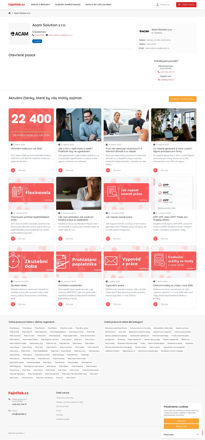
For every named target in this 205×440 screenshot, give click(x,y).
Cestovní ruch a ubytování (162, 332)
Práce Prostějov (73, 363)
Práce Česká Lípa (41, 332)
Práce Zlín (59, 378)
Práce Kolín (39, 347)
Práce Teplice (50, 370)
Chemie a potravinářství (183, 332)
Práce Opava (27, 355)
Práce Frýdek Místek (70, 336)
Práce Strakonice (77, 366)
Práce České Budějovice (58, 332)
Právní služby (109, 344)
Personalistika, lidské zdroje (163, 328)
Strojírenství (189, 344)
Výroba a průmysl (182, 328)
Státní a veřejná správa (156, 344)
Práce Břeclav (52, 328)
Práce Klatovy (14, 347)
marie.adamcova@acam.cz (60, 35)
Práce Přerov (47, 363)
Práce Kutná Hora (66, 347)
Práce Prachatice (59, 359)
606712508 (39, 35)
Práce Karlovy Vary (36, 344)
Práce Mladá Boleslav (40, 351)
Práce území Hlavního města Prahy (74, 374)
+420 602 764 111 (166, 72)
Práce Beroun (27, 328)
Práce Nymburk (94, 351)
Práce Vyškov (14, 378)
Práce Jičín (78, 340)
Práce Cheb (91, 332)
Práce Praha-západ (33, 363)
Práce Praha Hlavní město (77, 359)
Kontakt (59, 415)
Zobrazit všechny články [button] (182, 99)
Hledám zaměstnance (68, 4)
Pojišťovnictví (185, 340)
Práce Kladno (77, 344)
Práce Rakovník (86, 363)
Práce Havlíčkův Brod (87, 336)
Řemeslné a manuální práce (127, 344)
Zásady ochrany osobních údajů (70, 402)
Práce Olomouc (15, 355)
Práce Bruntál (14, 332)
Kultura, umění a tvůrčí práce (140, 328)
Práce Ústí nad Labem (17, 374)
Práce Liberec (79, 347)
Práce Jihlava (89, 340)
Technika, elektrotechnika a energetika (118, 347)
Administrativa (110, 332)
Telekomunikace (140, 347)
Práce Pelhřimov (72, 355)
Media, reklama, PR (134, 340)
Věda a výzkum (154, 347)
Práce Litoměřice (93, 347)
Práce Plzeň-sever (44, 359)
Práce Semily (51, 366)
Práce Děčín (42, 336)
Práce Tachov (38, 370)
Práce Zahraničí (27, 378)
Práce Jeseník (66, 340)
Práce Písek (85, 355)
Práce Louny (14, 351)
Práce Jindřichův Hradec (18, 344)
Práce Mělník (25, 351)
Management (109, 340)
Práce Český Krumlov (76, 332)
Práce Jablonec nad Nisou (50, 340)
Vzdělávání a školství (112, 351)
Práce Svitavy (14, 370)
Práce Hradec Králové (30, 340)
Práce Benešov (14, 328)
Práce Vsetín (94, 374)
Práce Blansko (40, 328)
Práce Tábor (26, 370)
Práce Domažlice (54, 336)
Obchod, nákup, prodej (152, 340)
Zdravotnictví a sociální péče (148, 351)
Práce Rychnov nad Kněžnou (34, 366)
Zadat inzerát (186, 4)
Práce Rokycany (15, 366)
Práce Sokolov (63, 366)
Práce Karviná (51, 344)
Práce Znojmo (71, 378)
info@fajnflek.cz (166, 79)
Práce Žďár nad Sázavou (44, 378)
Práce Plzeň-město (29, 359)
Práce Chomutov (15, 336)
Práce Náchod (66, 351)
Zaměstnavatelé (63, 419)
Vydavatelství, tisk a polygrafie (174, 347)
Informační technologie (160, 336)
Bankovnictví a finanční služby (139, 332)
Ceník (58, 411)
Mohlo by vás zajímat (99, 4)
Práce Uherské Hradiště (90, 370)
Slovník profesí (62, 406)
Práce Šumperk (91, 366)
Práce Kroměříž (51, 347)
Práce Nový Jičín (80, 351)
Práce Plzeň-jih (14, 359)
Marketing (121, 340)
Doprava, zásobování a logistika (116, 336)
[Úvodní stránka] (10, 13)
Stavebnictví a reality (175, 344)
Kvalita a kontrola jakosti (180, 336)
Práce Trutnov (74, 370)
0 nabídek (37, 41)
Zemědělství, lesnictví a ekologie (172, 351)
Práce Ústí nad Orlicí (35, 374)
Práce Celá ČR (27, 332)
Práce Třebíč (62, 370)
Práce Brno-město (66, 328)
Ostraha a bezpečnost (170, 340)
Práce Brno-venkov (82, 328)
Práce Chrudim (29, 336)
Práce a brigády (40, 4)
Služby (142, 344)
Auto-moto (122, 332)
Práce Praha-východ (17, 363)
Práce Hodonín (15, 340)
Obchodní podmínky (65, 398)
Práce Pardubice (58, 355)
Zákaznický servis (129, 351)
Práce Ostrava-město (42, 355)
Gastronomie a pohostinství (139, 336)
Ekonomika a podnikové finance (116, 328)
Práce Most (54, 351)
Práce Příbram (60, 363)
